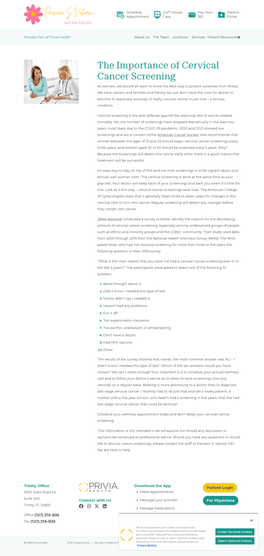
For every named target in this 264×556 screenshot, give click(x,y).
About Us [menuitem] (142, 37)
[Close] (251, 520)
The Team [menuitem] (161, 37)
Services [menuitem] (198, 37)
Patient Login (220, 487)
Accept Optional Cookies (235, 531)
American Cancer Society (178, 135)
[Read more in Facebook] (82, 507)
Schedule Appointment (138, 14)
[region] (188, 531)
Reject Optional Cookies (235, 540)
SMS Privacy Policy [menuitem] (78, 542)
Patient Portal (233, 14)
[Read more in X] (97, 507)
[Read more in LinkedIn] (105, 507)
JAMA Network (109, 219)
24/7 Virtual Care (172, 14)
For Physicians (221, 500)
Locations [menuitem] (180, 37)
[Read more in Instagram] (89, 507)
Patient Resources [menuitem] (223, 37)
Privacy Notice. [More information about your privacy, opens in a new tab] (147, 545)
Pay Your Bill (205, 14)
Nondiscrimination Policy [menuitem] (109, 542)
